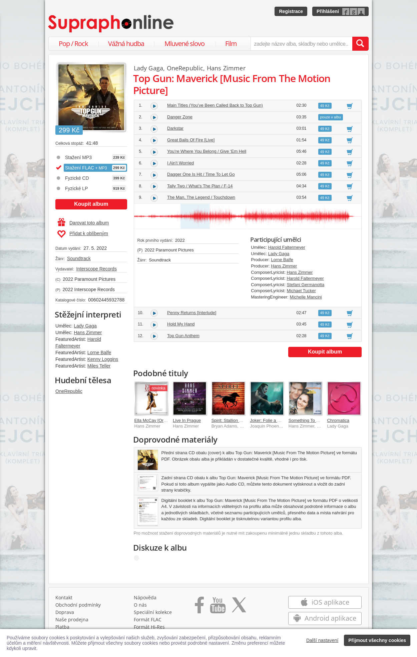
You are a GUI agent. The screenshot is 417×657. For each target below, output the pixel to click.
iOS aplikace (324, 602)
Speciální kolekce (153, 612)
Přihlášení (328, 11)
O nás (140, 605)
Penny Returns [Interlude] (191, 312)
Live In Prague (187, 420)
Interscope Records (96, 268)
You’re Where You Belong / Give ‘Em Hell (206, 151)
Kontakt (63, 597)
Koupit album (91, 204)
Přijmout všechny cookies (377, 640)
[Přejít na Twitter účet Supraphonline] (239, 607)
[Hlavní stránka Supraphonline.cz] (111, 24)
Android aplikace (324, 618)
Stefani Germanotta (305, 284)
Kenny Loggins (102, 359)
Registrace (291, 11)
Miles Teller (99, 366)
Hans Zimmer (88, 332)
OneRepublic (68, 391)
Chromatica (338, 420)
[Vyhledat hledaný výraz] (360, 44)
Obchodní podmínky (78, 605)
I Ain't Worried (180, 162)
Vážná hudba (126, 43)
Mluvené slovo (184, 43)
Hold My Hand (180, 323)
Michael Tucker (301, 290)
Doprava (64, 612)
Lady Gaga (85, 325)
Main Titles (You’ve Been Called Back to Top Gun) (215, 105)
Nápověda (145, 597)
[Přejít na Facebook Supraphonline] (199, 607)
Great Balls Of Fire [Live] (191, 139)
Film (231, 43)
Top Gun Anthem (183, 335)
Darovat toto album (83, 222)
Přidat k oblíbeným (82, 234)
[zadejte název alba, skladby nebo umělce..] (301, 44)
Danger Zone (179, 116)
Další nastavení (322, 640)
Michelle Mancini (306, 296)
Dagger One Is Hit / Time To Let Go (201, 174)
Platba (62, 627)
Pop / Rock (73, 43)
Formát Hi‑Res (149, 627)
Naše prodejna (71, 619)
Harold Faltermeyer (286, 247)
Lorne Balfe (99, 352)
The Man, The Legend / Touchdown (201, 197)
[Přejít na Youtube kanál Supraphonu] (217, 607)
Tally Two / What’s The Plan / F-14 (200, 185)
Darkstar (175, 128)
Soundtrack (79, 258)
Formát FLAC (147, 619)
